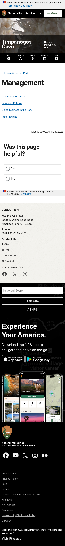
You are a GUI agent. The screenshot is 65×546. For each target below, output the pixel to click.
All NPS (32, 309)
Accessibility (9, 473)
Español (8, 261)
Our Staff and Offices (14, 96)
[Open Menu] (53, 13)
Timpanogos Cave (16, 44)
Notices (6, 489)
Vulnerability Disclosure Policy (19, 515)
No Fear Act (8, 504)
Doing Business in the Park (17, 109)
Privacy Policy (10, 478)
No (13, 178)
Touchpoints (25, 194)
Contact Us (9, 239)
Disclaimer (7, 510)
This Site (32, 301)
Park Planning (9, 116)
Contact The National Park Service (21, 494)
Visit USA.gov (11, 538)
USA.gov (7, 520)
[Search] (32, 290)
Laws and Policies (12, 103)
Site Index (9, 255)
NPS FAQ (7, 499)
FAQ (5, 249)
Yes (13, 168)
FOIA (4, 483)
